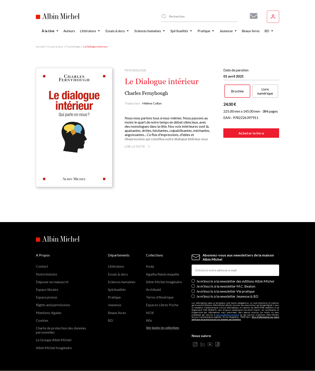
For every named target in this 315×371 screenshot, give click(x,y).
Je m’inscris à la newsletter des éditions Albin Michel (235, 281)
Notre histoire (46, 274)
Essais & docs (55, 46)
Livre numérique (265, 91)
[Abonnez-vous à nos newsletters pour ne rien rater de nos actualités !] (252, 16)
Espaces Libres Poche (162, 305)
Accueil (40, 46)
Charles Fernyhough (146, 93)
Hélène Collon (152, 103)
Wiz (149, 320)
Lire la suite (138, 146)
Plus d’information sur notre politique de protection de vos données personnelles (235, 318)
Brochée (237, 91)
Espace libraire (47, 289)
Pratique (114, 297)
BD (110, 320)
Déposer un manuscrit (52, 282)
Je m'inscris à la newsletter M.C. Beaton (225, 286)
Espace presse (46, 297)
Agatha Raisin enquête (162, 274)
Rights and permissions (53, 305)
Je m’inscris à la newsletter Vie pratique (225, 291)
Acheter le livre (251, 133)
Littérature (116, 266)
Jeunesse (114, 305)
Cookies (42, 320)
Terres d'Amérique (159, 297)
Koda (150, 266)
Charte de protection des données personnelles (61, 330)
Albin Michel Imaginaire (54, 348)
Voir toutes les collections (162, 328)
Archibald (153, 289)
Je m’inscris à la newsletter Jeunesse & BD (227, 296)
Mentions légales (48, 313)
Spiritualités (117, 289)
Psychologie (73, 46)
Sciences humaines (121, 282)
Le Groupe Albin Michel (53, 340)
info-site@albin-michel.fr (227, 315)
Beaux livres (117, 313)
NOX (150, 313)
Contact (42, 266)
